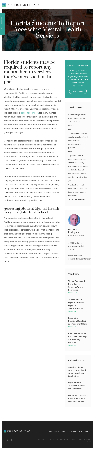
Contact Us (77, 91)
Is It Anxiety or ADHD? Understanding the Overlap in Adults (77, 398)
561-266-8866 (76, 255)
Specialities (73, 431)
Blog (80, 431)
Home (50, 431)
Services (64, 431)
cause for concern (30, 112)
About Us (57, 431)
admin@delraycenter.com (79, 259)
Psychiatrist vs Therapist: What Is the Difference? (76, 386)
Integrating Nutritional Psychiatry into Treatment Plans (77, 321)
